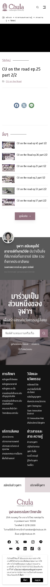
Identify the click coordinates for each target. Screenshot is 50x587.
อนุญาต (37, 580)
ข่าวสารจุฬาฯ (32, 442)
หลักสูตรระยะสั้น (8, 388)
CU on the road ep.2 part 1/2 (31, 178)
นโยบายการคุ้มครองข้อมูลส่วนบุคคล (28, 569)
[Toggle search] (37, 7)
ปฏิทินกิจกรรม (33, 446)
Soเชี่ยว (30, 465)
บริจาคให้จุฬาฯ (37, 485)
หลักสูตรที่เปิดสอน (9, 379)
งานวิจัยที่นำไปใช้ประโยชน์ (34, 391)
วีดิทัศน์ (6, 60)
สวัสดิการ (35, 344)
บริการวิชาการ (8, 437)
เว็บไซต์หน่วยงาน (25, 349)
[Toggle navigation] (44, 7)
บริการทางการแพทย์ (10, 441)
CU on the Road (13, 81)
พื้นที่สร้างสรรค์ (8, 458)
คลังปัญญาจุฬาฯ (34, 396)
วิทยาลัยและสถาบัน (10, 413)
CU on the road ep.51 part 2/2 (32, 189)
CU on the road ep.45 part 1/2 (32, 143)
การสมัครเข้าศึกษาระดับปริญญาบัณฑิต (12, 395)
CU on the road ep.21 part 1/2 (31, 166)
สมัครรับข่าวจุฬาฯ (12, 485)
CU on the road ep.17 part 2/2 (31, 201)
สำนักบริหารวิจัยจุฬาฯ (36, 423)
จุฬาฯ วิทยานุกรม (34, 406)
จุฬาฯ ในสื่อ (31, 451)
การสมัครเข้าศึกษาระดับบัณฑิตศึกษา (12, 403)
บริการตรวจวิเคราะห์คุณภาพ (10, 448)
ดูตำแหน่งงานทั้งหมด (19, 344)
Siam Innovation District (34, 412)
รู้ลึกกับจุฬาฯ (32, 460)
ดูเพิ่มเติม (25, 216)
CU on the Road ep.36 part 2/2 (32, 155)
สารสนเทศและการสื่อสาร (12, 453)
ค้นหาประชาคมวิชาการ (36, 401)
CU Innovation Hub (35, 418)
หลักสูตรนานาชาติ (9, 384)
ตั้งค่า (22, 575)
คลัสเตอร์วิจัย (32, 384)
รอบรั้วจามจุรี (32, 456)
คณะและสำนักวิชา (9, 408)
